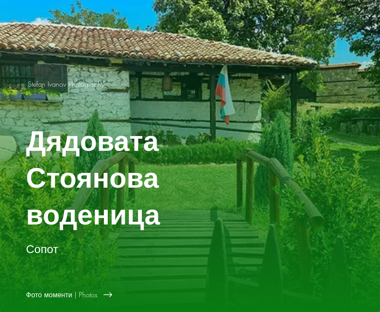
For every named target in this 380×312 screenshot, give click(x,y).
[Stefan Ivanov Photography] (67, 84)
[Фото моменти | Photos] (203, 295)
